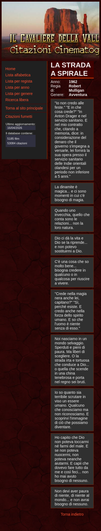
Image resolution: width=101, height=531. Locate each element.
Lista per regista (18, 81)
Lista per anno (17, 87)
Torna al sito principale (24, 108)
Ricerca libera (17, 100)
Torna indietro (72, 514)
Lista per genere (19, 93)
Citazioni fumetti (18, 116)
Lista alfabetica (17, 75)
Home (10, 69)
